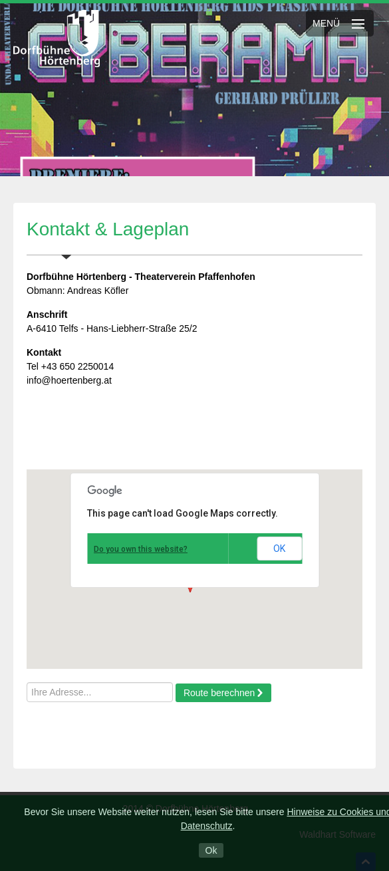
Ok (211, 850)
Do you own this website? (141, 549)
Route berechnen (219, 692)
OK (279, 548)
